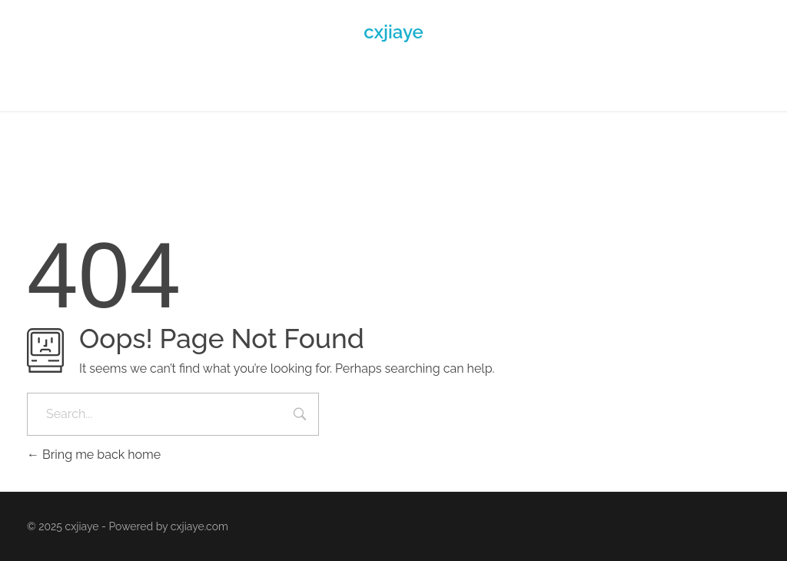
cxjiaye (393, 32)
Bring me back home (94, 454)
